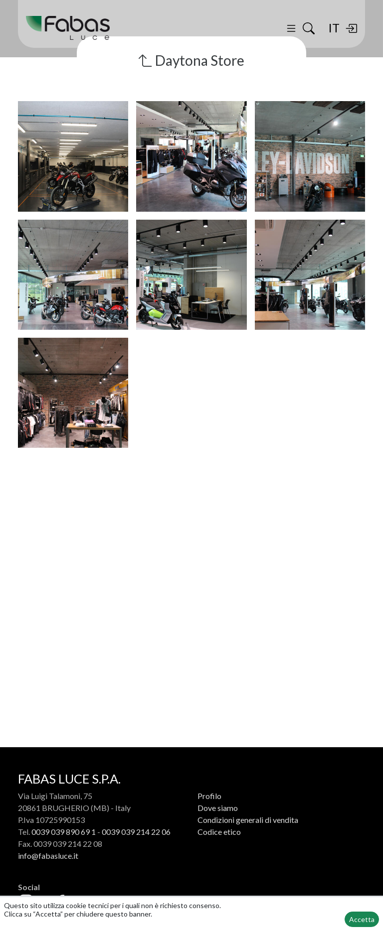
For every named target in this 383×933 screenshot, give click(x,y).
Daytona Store (191, 60)
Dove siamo (217, 807)
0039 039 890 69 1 (63, 831)
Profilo (209, 795)
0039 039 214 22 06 (136, 831)
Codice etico (219, 831)
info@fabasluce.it (48, 855)
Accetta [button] (362, 919)
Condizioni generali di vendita (247, 819)
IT (334, 28)
